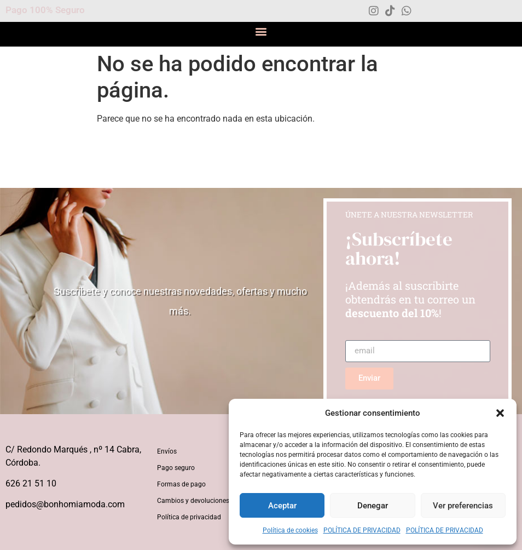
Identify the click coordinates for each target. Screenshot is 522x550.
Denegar (372, 506)
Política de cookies (290, 530)
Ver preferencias (463, 506)
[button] (500, 413)
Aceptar (282, 506)
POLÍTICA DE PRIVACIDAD (362, 530)
